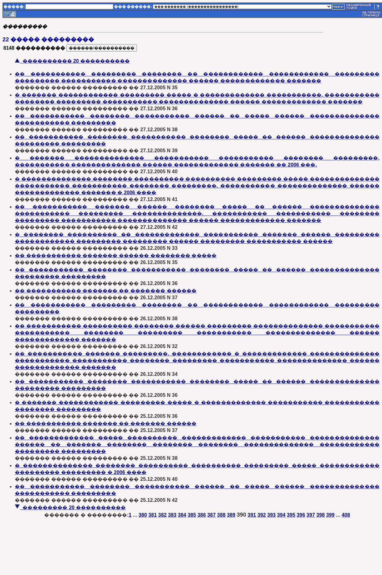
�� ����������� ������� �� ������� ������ (106, 290)
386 (202, 515)
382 (162, 515)
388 (221, 515)
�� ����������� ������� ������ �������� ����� (115, 255)
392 (262, 515)
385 (192, 515)
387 (211, 515)
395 (291, 515)
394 (281, 515)
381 (153, 515)
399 (330, 515)
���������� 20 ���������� (72, 61)
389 (231, 515)
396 (301, 515)
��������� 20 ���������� (70, 507)
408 (346, 515)
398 (320, 515)
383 (172, 515)
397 (311, 515)
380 (143, 515)
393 (271, 515)
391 (252, 515)
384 (182, 515)
